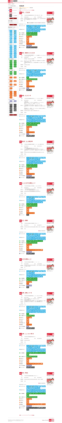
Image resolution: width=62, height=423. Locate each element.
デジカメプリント (10, 419)
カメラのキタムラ (14, 10)
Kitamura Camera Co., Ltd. (19, 420)
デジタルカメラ (17, 419)
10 (31, 10)
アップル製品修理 (14, 15)
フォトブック (13, 419)
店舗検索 (9, 3)
